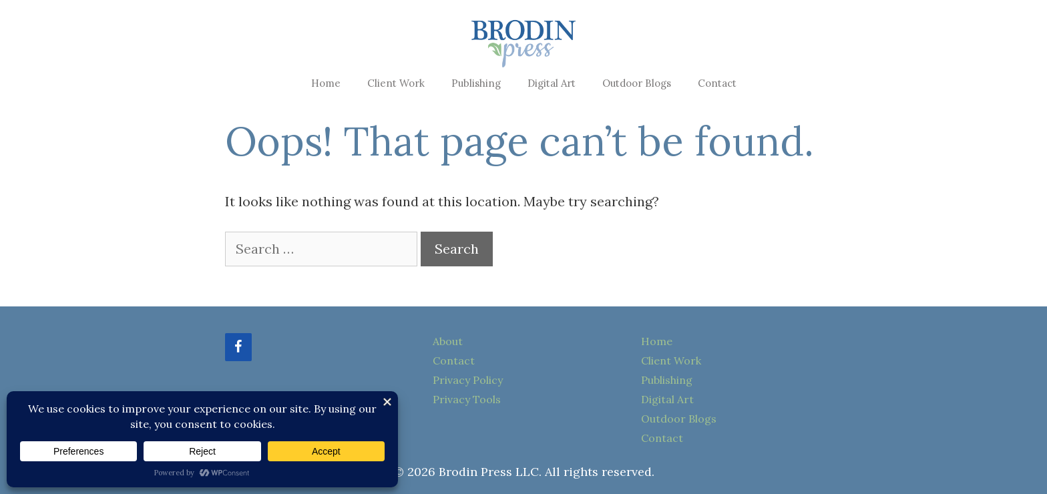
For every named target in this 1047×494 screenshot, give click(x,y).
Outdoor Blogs (636, 83)
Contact (717, 83)
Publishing (476, 83)
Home (326, 83)
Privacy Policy (468, 380)
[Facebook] (238, 347)
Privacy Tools (467, 399)
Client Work (396, 83)
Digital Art (552, 83)
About (448, 341)
